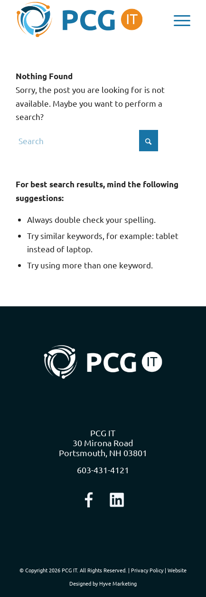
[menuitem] (177, 19)
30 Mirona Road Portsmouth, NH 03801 (103, 448)
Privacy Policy (147, 570)
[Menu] (177, 19)
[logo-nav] (86, 19)
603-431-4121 (103, 470)
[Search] (87, 140)
